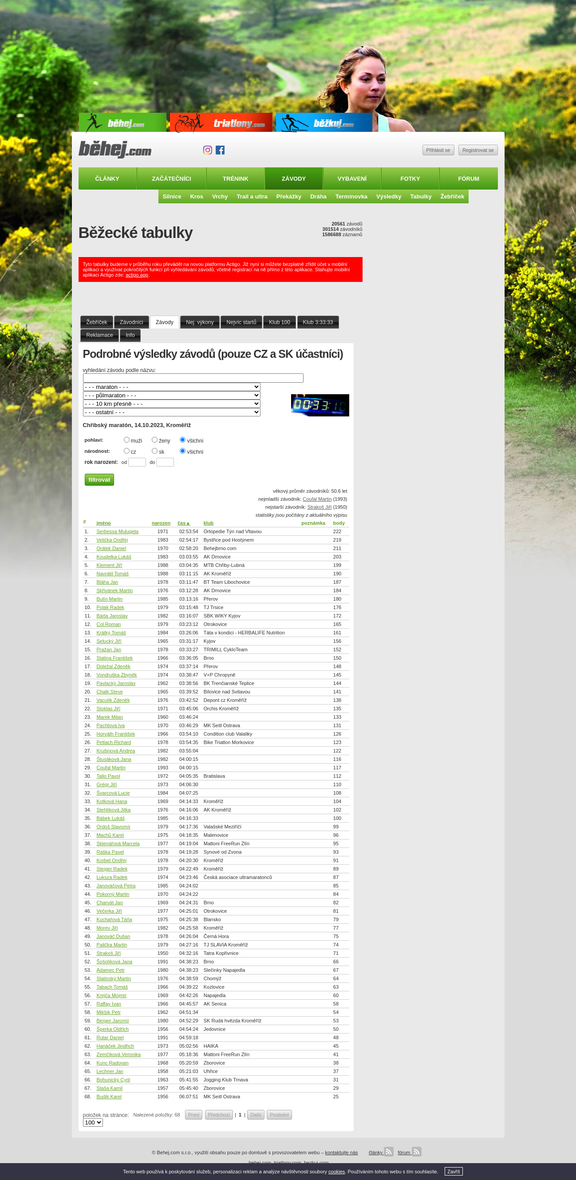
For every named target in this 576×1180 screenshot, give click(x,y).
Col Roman (108, 624)
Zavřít (453, 1171)
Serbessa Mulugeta (117, 531)
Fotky (410, 178)
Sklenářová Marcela (117, 843)
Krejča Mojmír (111, 995)
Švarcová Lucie (113, 793)
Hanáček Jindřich (115, 1046)
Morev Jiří (107, 928)
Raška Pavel (110, 852)
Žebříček (452, 196)
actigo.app (137, 274)
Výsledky (388, 196)
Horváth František (115, 734)
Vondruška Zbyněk (116, 674)
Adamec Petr (110, 970)
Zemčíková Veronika (118, 1054)
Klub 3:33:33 (318, 322)
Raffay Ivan (108, 1003)
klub (209, 523)
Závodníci (131, 322)
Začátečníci (171, 178)
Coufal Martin (317, 499)
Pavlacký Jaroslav (115, 683)
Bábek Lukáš (110, 818)
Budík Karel (109, 1096)
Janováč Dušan (113, 936)
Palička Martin (111, 944)
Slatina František (114, 658)
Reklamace (99, 335)
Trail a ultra (252, 196)
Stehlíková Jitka (113, 809)
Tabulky (420, 196)
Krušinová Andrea (115, 750)
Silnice (172, 196)
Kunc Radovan (112, 1062)
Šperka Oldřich (112, 1029)
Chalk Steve (109, 691)
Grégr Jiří (106, 784)
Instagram (208, 150)
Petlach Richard (113, 742)
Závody (294, 178)
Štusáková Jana (113, 759)
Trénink (236, 178)
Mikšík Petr (108, 1012)
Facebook (220, 150)
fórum (409, 1152)
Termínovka (351, 196)
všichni (191, 440)
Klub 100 (279, 322)
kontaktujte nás (341, 1152)
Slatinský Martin (113, 978)
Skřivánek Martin (114, 590)
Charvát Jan (109, 902)
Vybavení (352, 178)
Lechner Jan (109, 1071)
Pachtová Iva (110, 725)
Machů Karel (110, 835)
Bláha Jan (107, 582)
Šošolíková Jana (114, 961)
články (381, 1152)
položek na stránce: (106, 1115)
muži (133, 440)
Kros (196, 196)
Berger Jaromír (112, 1020)
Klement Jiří (109, 565)
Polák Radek (110, 607)
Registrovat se (477, 150)
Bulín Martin (109, 599)
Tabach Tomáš (112, 987)
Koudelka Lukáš (113, 556)
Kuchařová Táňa (114, 919)
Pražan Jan (108, 649)
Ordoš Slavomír (113, 826)
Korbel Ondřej (111, 860)
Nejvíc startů (241, 322)
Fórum (469, 178)
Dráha (318, 196)
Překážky (288, 196)
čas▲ (184, 523)
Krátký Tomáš (111, 632)
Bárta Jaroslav (111, 615)
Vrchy (220, 196)
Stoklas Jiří (108, 708)
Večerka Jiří (109, 911)
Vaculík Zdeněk (113, 700)
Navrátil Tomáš (112, 573)
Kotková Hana (111, 801)
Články (107, 178)
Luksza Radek (111, 877)
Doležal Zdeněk (113, 666)
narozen (161, 523)
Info (130, 335)
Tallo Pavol (108, 776)
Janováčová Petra (115, 885)
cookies (336, 1171)
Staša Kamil (109, 1088)
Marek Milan (109, 717)
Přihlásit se (438, 150)
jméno (103, 523)
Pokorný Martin (112, 894)
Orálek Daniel (111, 548)
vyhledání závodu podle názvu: (119, 370)
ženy (161, 440)
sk (158, 451)
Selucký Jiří (108, 641)
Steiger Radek (111, 868)
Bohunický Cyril (113, 1079)
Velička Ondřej (112, 539)
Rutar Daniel (109, 1037)
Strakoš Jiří (320, 507)
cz (130, 451)
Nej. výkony (200, 322)
